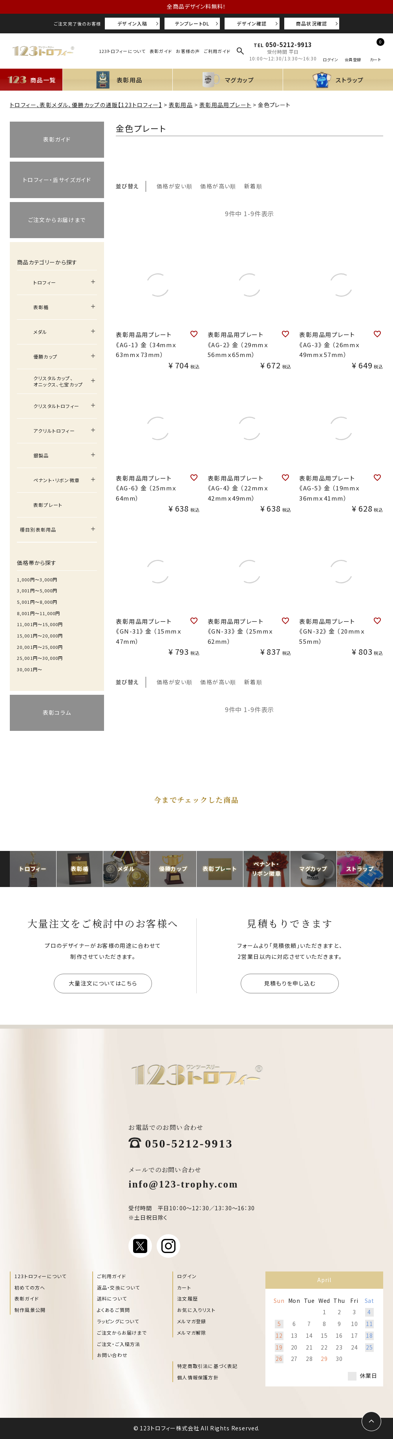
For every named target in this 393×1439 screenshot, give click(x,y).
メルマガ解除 (191, 1332)
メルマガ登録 (191, 1321)
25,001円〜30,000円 (40, 658)
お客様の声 (188, 51)
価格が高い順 (218, 186)
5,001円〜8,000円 (37, 602)
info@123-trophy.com (183, 1183)
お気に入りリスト (196, 1309)
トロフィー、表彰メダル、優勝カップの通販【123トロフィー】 (86, 105)
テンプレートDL (192, 23)
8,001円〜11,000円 (38, 613)
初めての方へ (30, 1287)
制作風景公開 (30, 1309)
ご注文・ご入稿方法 (119, 1344)
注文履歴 (187, 1298)
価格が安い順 (174, 186)
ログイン (187, 1276)
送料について (112, 1298)
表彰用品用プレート (225, 105)
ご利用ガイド (217, 51)
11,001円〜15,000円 (40, 624)
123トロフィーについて (122, 51)
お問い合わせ (112, 1355)
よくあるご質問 (113, 1309)
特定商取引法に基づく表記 (207, 1365)
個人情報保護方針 (198, 1377)
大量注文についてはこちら (103, 983)
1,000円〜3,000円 (37, 579)
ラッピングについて (118, 1321)
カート (184, 1287)
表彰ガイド (161, 51)
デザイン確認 (252, 23)
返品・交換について (118, 1287)
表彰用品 (181, 105)
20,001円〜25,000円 (40, 647)
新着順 (253, 186)
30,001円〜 (29, 669)
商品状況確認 (311, 23)
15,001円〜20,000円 (40, 635)
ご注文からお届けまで (122, 1332)
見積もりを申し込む (290, 983)
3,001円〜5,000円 (37, 590)
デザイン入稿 (132, 23)
